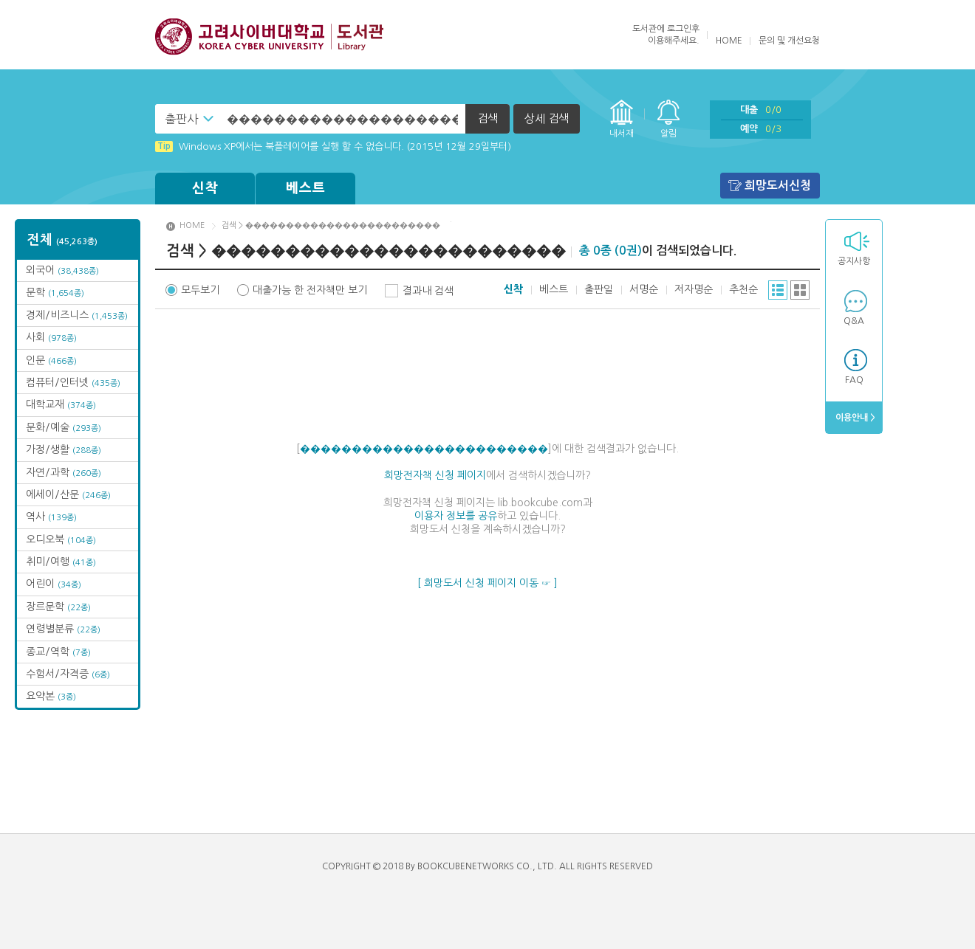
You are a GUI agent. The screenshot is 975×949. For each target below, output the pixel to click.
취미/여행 (61, 561)
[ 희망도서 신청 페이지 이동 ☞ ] (487, 583)
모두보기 (200, 290)
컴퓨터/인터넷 (73, 382)
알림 (668, 133)
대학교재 (61, 404)
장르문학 (58, 606)
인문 (51, 360)
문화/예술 (63, 427)
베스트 (306, 188)
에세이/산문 (68, 494)
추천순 (743, 289)
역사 (51, 516)
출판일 (598, 289)
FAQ (854, 380)
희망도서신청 (778, 185)
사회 (51, 337)
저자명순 (693, 289)
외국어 (62, 270)
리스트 (777, 290)
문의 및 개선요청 (789, 40)
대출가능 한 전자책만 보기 (310, 290)
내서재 (621, 133)
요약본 (51, 696)
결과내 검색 (428, 291)
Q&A (854, 321)
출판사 (181, 119)
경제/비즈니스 (77, 315)
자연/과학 (63, 472)
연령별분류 (63, 629)
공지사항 (854, 261)
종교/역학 (58, 651)
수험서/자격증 (68, 674)
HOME (729, 40)
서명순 (643, 289)
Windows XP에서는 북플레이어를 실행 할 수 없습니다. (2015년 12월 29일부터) (333, 146)
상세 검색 (546, 118)
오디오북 (61, 539)
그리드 (800, 290)
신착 (205, 188)
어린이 (53, 584)
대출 (760, 109)
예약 (760, 129)
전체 (62, 239)
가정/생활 (63, 449)
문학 (55, 292)
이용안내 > (854, 417)
